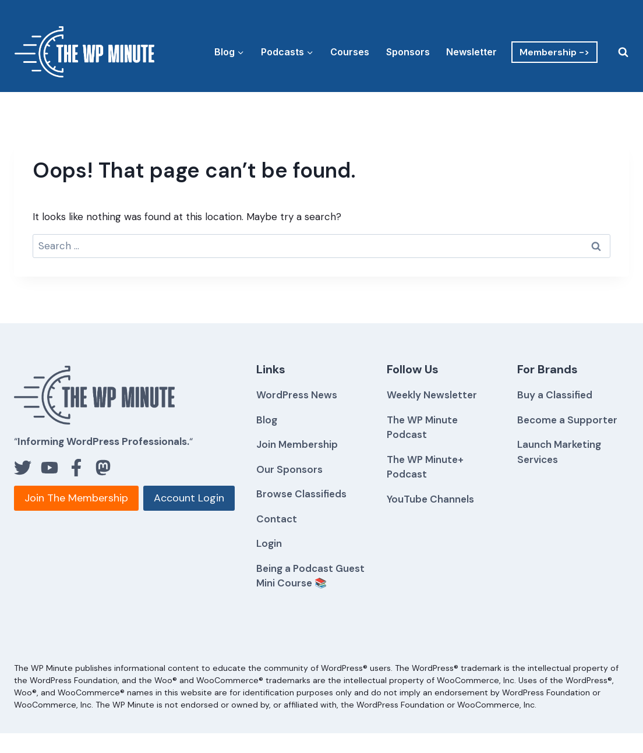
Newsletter (471, 52)
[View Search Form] (615, 52)
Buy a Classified (554, 394)
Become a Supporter (567, 419)
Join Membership (297, 444)
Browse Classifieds (301, 493)
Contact (276, 518)
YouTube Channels (430, 499)
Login (269, 543)
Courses (349, 52)
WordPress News (296, 394)
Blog (266, 419)
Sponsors (408, 52)
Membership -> (554, 52)
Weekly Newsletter (432, 394)
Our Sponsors (289, 469)
